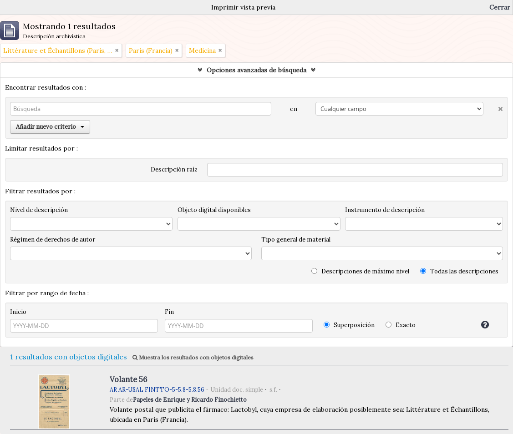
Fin (169, 312)
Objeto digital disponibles (214, 210)
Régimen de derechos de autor (52, 239)
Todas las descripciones (459, 271)
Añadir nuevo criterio (50, 127)
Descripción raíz (174, 169)
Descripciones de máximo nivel (360, 271)
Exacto (401, 325)
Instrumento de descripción (385, 210)
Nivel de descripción (39, 210)
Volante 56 (128, 379)
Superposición (349, 325)
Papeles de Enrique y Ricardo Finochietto (190, 399)
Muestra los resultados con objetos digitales (193, 357)
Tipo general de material (295, 239)
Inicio (18, 312)
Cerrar (499, 7)
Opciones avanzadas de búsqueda (256, 70)
